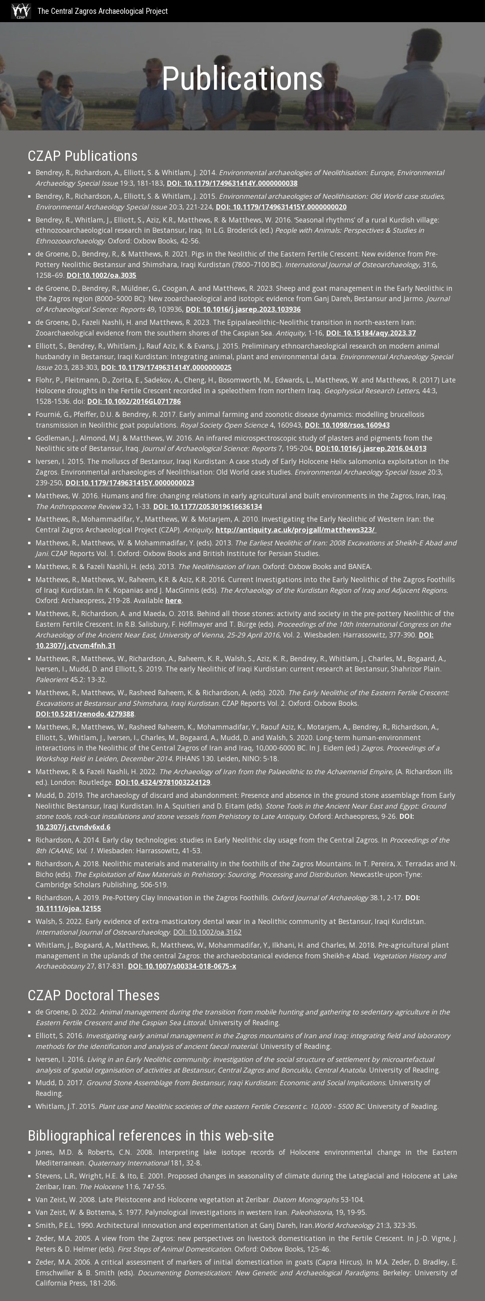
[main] (242, 78)
